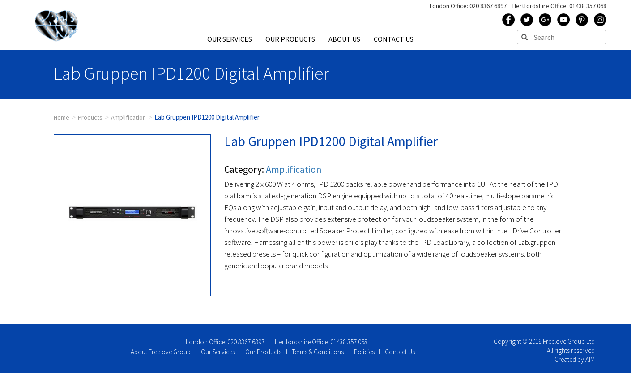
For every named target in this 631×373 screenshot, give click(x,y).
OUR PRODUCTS (290, 38)
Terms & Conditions (318, 351)
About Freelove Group (161, 351)
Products (90, 117)
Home (61, 117)
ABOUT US (344, 38)
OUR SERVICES (229, 38)
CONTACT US (394, 38)
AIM (590, 359)
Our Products (263, 351)
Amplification (128, 117)
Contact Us (400, 351)
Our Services (218, 351)
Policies (364, 351)
